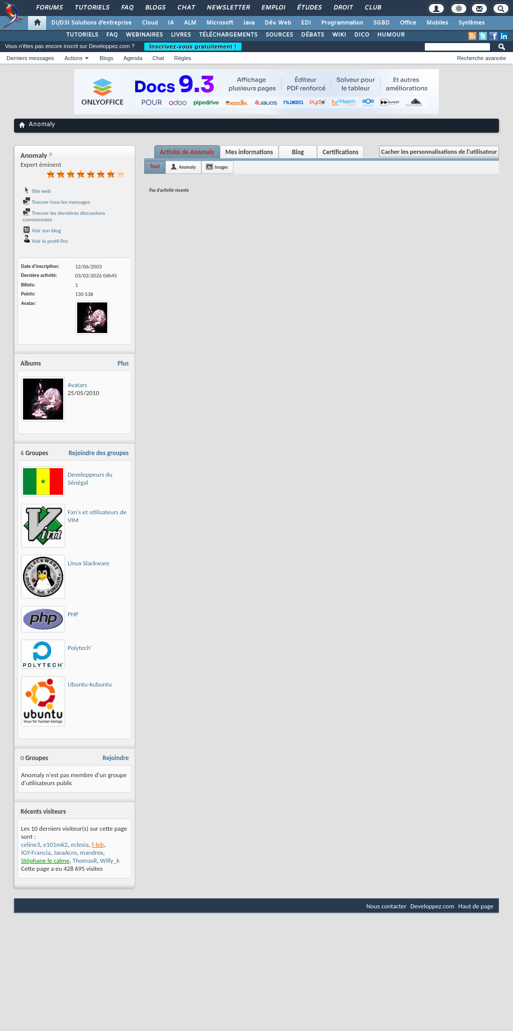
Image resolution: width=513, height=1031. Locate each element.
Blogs (155, 8)
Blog (298, 152)
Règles (182, 58)
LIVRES (181, 35)
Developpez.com (432, 906)
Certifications (340, 152)
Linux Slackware (88, 563)
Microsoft (219, 23)
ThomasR (85, 860)
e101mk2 (55, 844)
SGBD (381, 23)
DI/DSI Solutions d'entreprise (91, 23)
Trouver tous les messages (56, 202)
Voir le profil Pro (45, 241)
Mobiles (437, 23)
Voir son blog (42, 230)
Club (372, 8)
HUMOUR (391, 35)
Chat (185, 8)
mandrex (91, 852)
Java (248, 23)
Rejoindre (116, 758)
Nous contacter (386, 906)
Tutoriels (91, 8)
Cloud (150, 23)
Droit (342, 8)
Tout (155, 166)
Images (221, 167)
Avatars (77, 385)
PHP (73, 614)
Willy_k (110, 860)
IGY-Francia (36, 852)
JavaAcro (65, 852)
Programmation (342, 23)
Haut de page (475, 906)
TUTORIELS (82, 35)
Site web (37, 191)
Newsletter (227, 8)
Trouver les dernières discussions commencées (64, 216)
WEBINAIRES (144, 35)
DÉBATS (312, 35)
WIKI (339, 35)
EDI (306, 23)
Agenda (132, 58)
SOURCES (279, 35)
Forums (49, 8)
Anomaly (187, 167)
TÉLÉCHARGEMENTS (228, 35)
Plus (123, 363)
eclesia (80, 844)
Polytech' (80, 647)
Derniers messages (30, 58)
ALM (190, 23)
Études (309, 8)
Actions (74, 58)
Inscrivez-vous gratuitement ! (192, 47)
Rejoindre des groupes (99, 453)
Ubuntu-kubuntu (90, 684)
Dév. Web (278, 23)
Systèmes (471, 23)
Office (408, 23)
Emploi (273, 8)
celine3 (30, 844)
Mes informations (249, 152)
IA (171, 23)
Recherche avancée (481, 58)
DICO (361, 35)
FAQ (127, 8)
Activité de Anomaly (187, 152)
